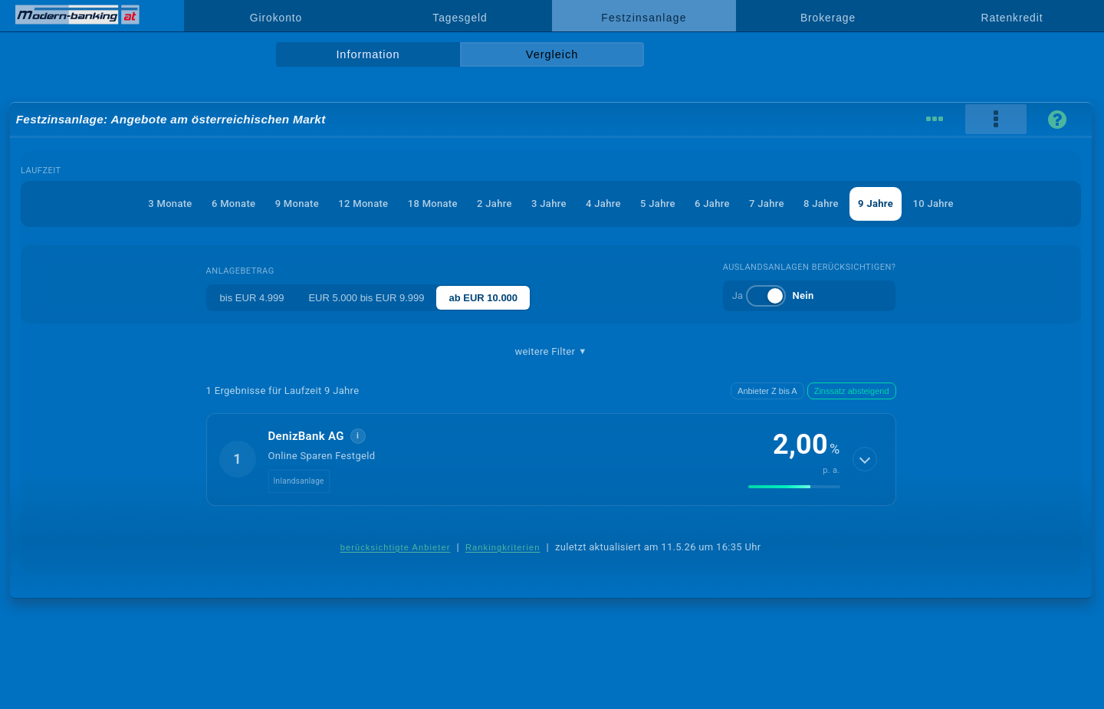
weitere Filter (550, 352)
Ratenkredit (1012, 17)
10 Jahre (932, 203)
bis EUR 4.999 (252, 298)
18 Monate (433, 203)
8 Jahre (821, 203)
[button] (551, 459)
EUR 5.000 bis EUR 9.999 (366, 298)
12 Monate (363, 203)
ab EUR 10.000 (483, 298)
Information (367, 54)
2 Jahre (494, 203)
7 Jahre (766, 203)
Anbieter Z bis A (767, 391)
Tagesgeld (459, 17)
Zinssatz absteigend (851, 391)
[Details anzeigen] (865, 459)
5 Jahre (657, 203)
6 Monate (233, 203)
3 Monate (170, 203)
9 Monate (297, 203)
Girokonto (276, 17)
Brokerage (828, 17)
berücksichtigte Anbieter (395, 547)
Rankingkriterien (502, 547)
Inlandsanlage (299, 481)
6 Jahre (712, 203)
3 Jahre (549, 203)
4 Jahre (603, 203)
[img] (794, 486)
